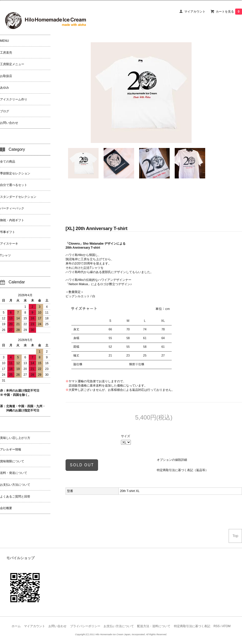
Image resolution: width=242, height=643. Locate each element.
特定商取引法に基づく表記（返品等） (182, 470)
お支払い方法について (119, 626)
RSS (217, 626)
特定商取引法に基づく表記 (192, 626)
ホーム (16, 626)
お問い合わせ (57, 626)
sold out (82, 465)
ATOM (226, 626)
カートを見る (229, 11)
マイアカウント (194, 11)
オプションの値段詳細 (172, 460)
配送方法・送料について (153, 626)
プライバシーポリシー (85, 626)
